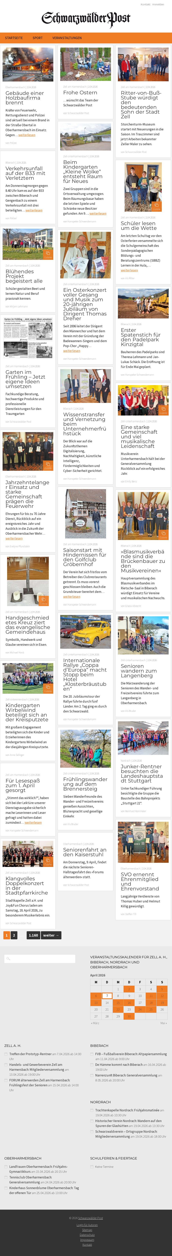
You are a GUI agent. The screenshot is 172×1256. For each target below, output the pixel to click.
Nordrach (126, 760)
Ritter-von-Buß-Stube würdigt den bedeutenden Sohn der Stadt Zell (141, 105)
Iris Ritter (129, 278)
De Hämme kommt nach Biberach (119, 1064)
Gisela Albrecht (133, 606)
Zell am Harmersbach (74, 86)
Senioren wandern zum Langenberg (139, 671)
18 (151, 1002)
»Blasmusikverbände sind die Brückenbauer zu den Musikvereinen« (143, 561)
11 (151, 996)
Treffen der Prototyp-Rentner (30, 1054)
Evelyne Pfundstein (20, 546)
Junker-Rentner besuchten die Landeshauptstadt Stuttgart (142, 773)
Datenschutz (87, 1235)
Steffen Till (130, 914)
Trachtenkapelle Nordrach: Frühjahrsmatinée (127, 1110)
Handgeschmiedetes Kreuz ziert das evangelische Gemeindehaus (28, 625)
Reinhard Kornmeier (135, 811)
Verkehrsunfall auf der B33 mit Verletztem (25, 173)
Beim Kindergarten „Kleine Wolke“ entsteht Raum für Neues (83, 171)
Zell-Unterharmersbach (75, 156)
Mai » (164, 1023)
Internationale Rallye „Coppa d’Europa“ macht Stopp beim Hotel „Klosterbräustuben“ (85, 674)
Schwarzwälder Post (78, 113)
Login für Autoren (87, 1225)
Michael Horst (17, 652)
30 (129, 1016)
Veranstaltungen (67, 38)
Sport (38, 38)
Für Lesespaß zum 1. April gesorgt (23, 785)
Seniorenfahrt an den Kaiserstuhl (85, 852)
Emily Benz (131, 481)
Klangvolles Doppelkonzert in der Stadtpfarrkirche (27, 885)
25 (151, 1009)
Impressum (87, 1240)
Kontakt (145, 4)
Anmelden (158, 4)
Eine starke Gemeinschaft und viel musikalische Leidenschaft (139, 436)
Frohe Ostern (80, 92)
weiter (51, 935)
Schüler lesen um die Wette (139, 225)
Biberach (10, 162)
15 (118, 1002)
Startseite (14, 38)
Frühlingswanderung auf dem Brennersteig (85, 784)
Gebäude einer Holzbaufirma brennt (25, 98)
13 (96, 1002)
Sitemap (87, 1230)
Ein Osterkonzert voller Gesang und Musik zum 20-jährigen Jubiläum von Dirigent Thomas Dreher (85, 304)
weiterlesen (26, 135)
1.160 (33, 935)
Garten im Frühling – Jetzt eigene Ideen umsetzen (25, 379)
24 (140, 1009)
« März (95, 1023)
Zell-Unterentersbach (17, 699)
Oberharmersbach (15, 87)
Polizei (13, 143)
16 (129, 1002)
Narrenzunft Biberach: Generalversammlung (126, 1075)
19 (162, 1002)
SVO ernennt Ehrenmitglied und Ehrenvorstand (140, 881)
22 (118, 1009)
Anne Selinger (17, 755)
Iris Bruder (130, 711)
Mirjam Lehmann (19, 306)
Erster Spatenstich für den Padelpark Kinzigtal (141, 337)
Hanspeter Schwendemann (82, 221)
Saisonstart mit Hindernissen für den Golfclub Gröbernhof (84, 557)
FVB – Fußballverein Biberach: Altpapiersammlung (131, 1054)
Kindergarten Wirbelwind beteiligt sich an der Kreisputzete (27, 712)
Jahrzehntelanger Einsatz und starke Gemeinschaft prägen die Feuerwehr (27, 494)
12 (162, 996)
